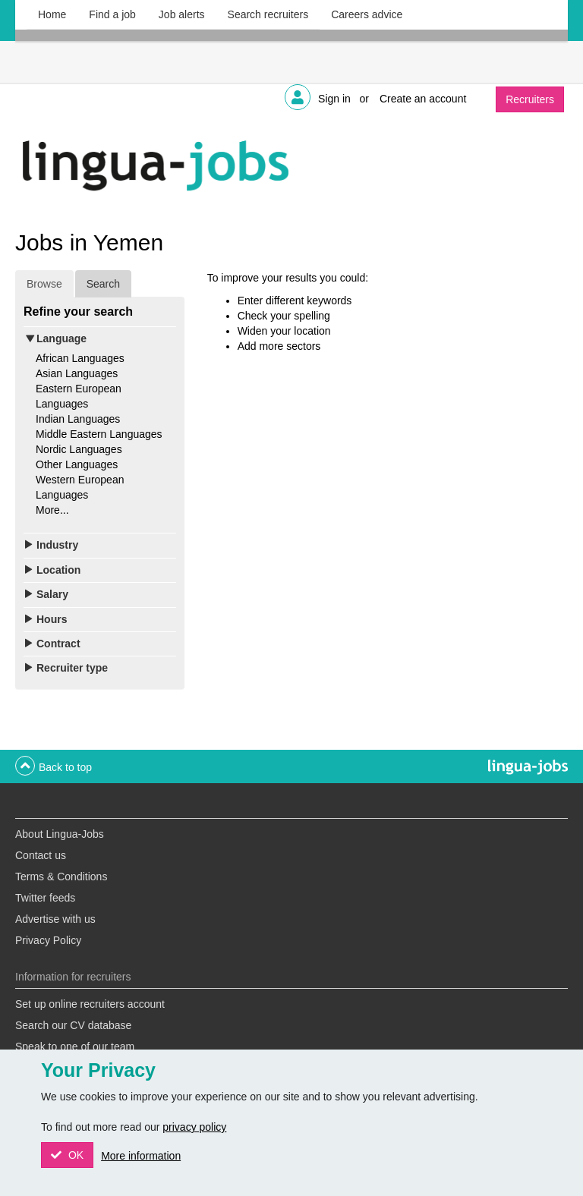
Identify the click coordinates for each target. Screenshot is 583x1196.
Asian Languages (77, 373)
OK (74, 1155)
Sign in (334, 99)
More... (52, 510)
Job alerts (182, 14)
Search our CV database (73, 1025)
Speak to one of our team (74, 1046)
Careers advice (366, 14)
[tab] (100, 338)
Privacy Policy (48, 940)
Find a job (112, 14)
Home (52, 14)
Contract (58, 643)
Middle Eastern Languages (99, 434)
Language (61, 338)
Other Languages (77, 464)
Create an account (423, 99)
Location (58, 570)
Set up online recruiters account (90, 1004)
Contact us (40, 855)
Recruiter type (72, 668)
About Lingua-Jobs (59, 834)
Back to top (65, 767)
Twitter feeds (45, 898)
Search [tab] (103, 284)
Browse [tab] (44, 284)
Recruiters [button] (530, 99)
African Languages (80, 358)
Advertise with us (55, 919)
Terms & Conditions (61, 876)
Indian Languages (78, 419)
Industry (57, 545)
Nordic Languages (79, 449)
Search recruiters (268, 14)
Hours (51, 619)
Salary (52, 594)
